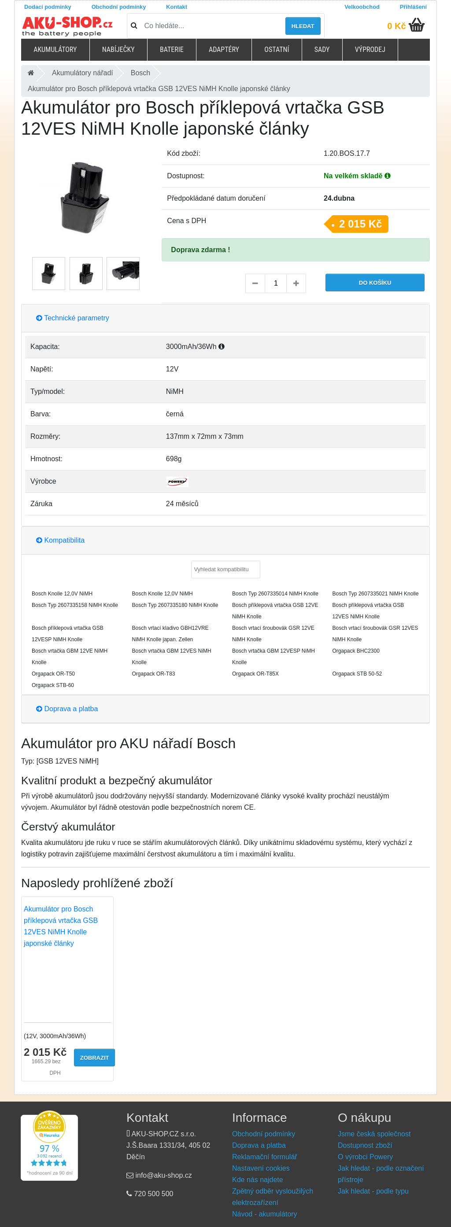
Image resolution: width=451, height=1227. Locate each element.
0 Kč (396, 26)
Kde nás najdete (257, 1179)
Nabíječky (118, 49)
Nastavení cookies (261, 1168)
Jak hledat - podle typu (373, 1191)
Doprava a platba (67, 709)
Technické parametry (72, 318)
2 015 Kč (360, 224)
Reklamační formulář (264, 1157)
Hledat (303, 26)
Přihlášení (413, 7)
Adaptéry (224, 49)
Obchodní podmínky (119, 7)
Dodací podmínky (47, 7)
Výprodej (370, 49)
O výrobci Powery (365, 1157)
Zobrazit (94, 1057)
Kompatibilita (60, 540)
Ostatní (276, 49)
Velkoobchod (362, 7)
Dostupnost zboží (365, 1145)
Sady (322, 49)
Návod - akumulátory (264, 1214)
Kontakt (176, 7)
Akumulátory (55, 49)
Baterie (172, 49)
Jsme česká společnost (374, 1134)
